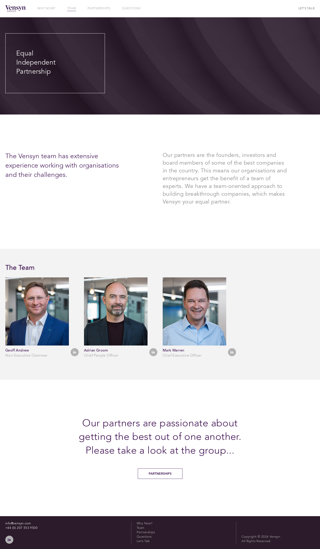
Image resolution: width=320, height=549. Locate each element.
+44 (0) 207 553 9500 (21, 528)
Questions (144, 537)
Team (140, 528)
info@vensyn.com (18, 523)
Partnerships (160, 473)
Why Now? (144, 523)
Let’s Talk (143, 541)
